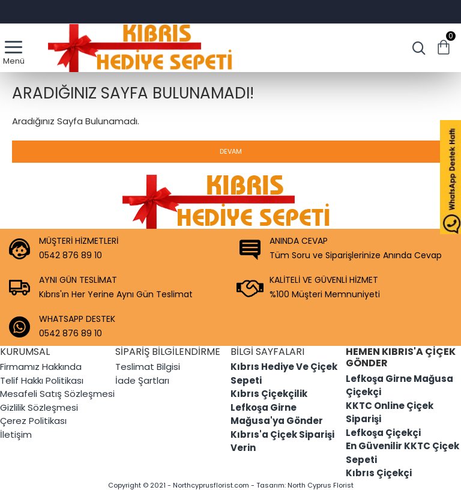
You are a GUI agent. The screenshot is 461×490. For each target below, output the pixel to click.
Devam (231, 151)
